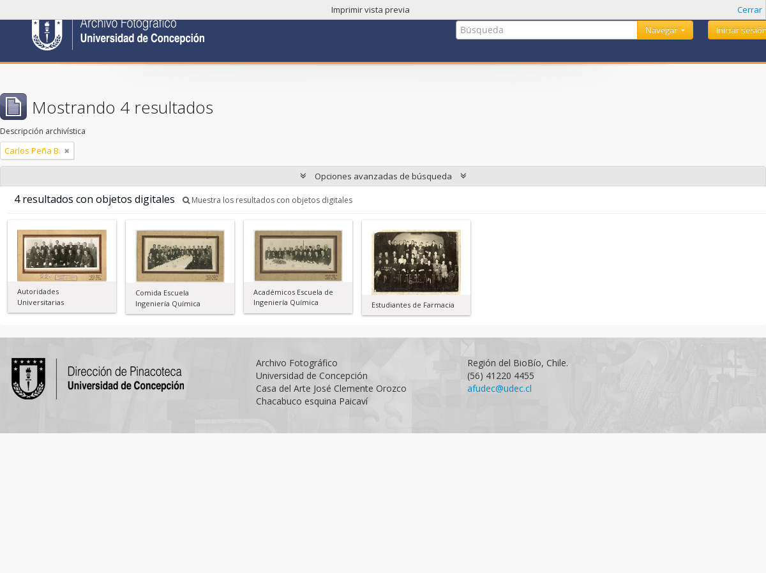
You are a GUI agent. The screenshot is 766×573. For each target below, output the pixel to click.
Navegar (662, 30)
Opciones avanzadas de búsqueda (383, 176)
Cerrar (749, 9)
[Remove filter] (67, 150)
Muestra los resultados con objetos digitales (267, 200)
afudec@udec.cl (499, 388)
